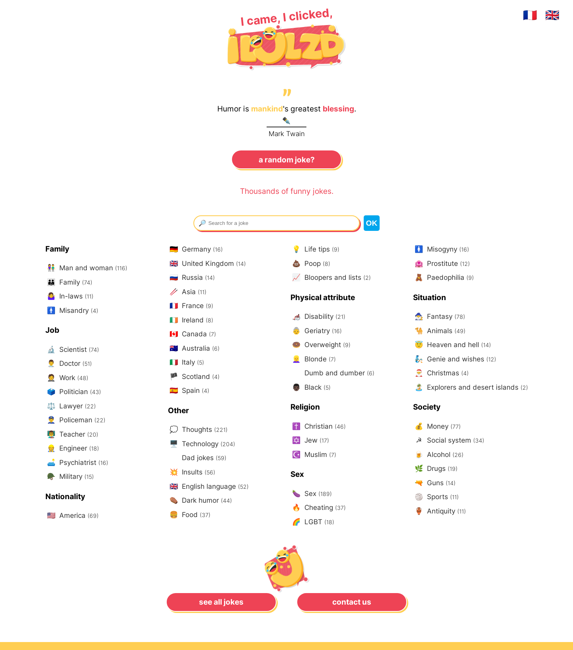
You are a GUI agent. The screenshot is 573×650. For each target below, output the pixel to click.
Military (69, 477)
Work (66, 378)
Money (437, 426)
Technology (201, 444)
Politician (73, 392)
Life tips (314, 249)
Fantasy (439, 317)
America (72, 516)
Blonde (313, 359)
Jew (309, 440)
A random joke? (287, 159)
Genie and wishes (454, 359)
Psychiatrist (76, 463)
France (190, 306)
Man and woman (86, 268)
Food (189, 515)
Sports (436, 497)
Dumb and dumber (338, 373)
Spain (188, 391)
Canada (192, 334)
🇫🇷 (530, 15)
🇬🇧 (552, 15)
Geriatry (316, 331)
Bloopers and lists (330, 278)
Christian (318, 426)
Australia (194, 348)
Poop (310, 264)
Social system (448, 440)
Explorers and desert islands (470, 387)
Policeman (75, 420)
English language (208, 487)
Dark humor (200, 501)
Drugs (435, 469)
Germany (195, 249)
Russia (191, 278)
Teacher (71, 434)
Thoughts (198, 430)
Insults (191, 472)
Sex (311, 494)
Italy (186, 362)
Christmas (441, 373)
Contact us (351, 602)
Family (68, 282)
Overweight (320, 345)
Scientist (72, 350)
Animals (439, 331)
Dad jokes (203, 457)
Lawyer (70, 406)
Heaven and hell (452, 345)
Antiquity (439, 511)
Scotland (194, 377)
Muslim (313, 455)
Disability (317, 317)
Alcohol (438, 455)
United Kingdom (207, 264)
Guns (434, 483)
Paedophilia (443, 278)
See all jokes (221, 602)
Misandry (71, 311)
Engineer (72, 448)
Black (310, 387)
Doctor (68, 364)
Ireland (190, 320)
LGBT (312, 522)
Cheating (318, 508)
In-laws (69, 296)
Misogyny (441, 249)
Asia (187, 292)
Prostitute (441, 264)
